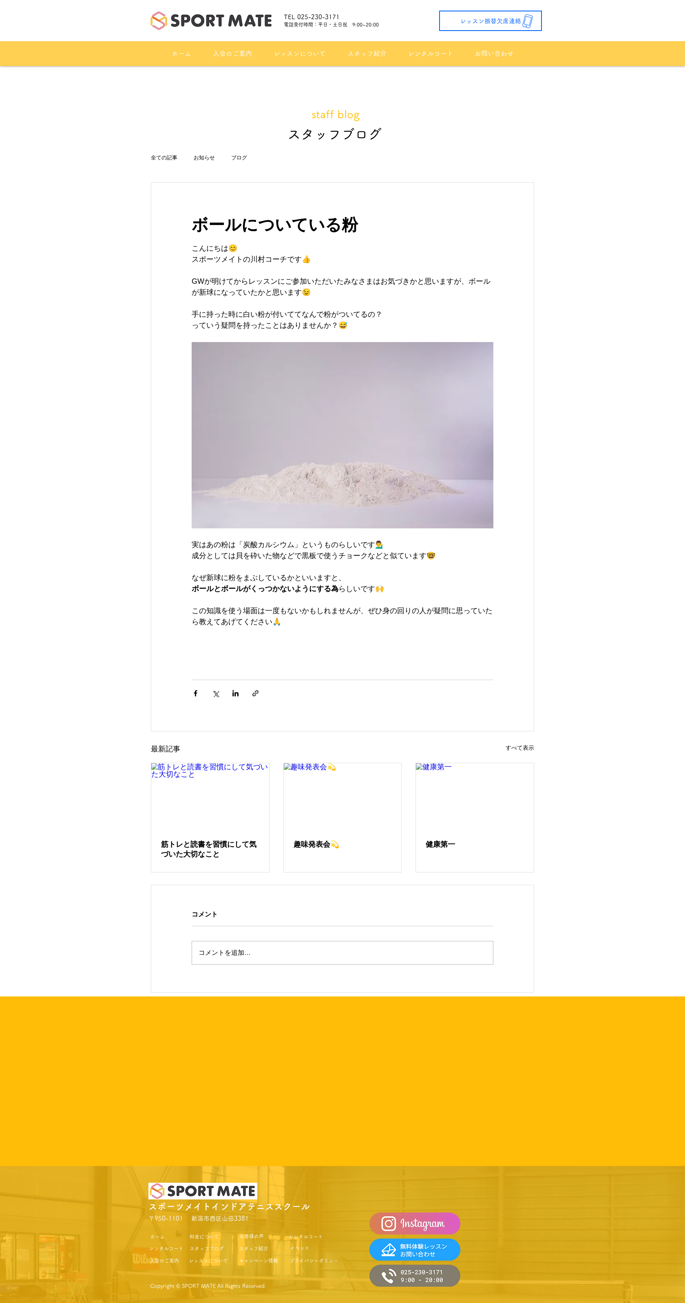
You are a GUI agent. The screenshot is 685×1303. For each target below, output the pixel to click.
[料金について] (204, 1237)
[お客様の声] (251, 1236)
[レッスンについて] (208, 1261)
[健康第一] (475, 796)
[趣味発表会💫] (343, 796)
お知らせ (204, 158)
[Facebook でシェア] (195, 693)
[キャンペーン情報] (258, 1261)
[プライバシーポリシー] (313, 1261)
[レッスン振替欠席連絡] (490, 21)
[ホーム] (157, 1237)
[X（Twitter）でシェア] (215, 693)
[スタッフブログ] (207, 1248)
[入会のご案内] (164, 1261)
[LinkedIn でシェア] (235, 693)
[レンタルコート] (166, 1248)
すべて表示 (520, 747)
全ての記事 (164, 158)
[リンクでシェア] (255, 693)
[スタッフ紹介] (253, 1248)
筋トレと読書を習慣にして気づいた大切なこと (208, 849)
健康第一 (440, 844)
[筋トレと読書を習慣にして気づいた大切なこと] (210, 796)
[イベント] (299, 1248)
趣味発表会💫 (316, 844)
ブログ (239, 158)
